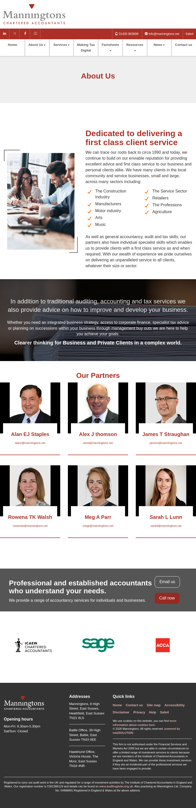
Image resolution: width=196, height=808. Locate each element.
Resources (134, 47)
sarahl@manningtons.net (165, 525)
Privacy (139, 712)
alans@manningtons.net (30, 442)
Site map (154, 705)
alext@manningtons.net (98, 442)
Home (12, 45)
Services (61, 45)
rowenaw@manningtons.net (30, 525)
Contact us (183, 45)
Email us (167, 582)
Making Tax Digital (86, 47)
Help (152, 712)
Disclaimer (121, 712)
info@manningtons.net (162, 34)
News (159, 45)
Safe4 (189, 34)
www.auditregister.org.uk (116, 786)
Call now (167, 598)
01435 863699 (126, 34)
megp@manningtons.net (98, 525)
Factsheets (110, 47)
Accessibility (174, 705)
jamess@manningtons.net (166, 442)
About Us (37, 45)
